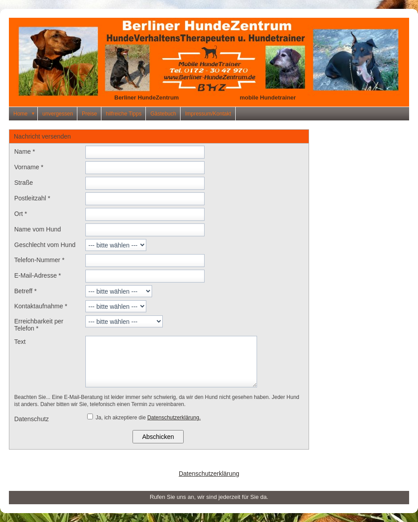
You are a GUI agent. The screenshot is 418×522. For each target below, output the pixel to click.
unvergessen (57, 114)
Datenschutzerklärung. (174, 417)
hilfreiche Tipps (123, 114)
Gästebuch (163, 114)
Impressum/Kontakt (208, 114)
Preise (89, 114)
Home (25, 114)
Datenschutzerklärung (209, 473)
